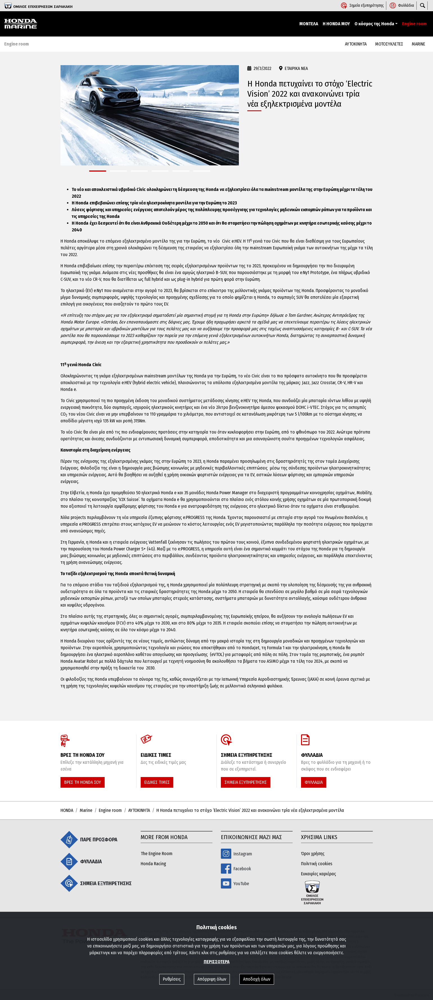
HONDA (66, 810)
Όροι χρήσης (312, 853)
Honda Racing (153, 863)
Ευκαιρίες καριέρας (318, 873)
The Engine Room (156, 853)
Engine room (414, 23)
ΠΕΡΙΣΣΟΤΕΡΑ (217, 961)
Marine (86, 810)
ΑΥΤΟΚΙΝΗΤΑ (356, 44)
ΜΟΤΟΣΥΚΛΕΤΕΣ (389, 44)
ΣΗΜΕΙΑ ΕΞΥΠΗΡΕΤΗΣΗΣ (246, 782)
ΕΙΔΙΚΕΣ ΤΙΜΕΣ (157, 782)
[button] (97, 171)
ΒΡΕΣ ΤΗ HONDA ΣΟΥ (82, 782)
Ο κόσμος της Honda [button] (374, 23)
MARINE (418, 44)
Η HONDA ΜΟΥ (336, 23)
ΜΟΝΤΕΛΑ (308, 23)
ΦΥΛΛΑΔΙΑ (314, 782)
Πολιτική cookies (316, 863)
